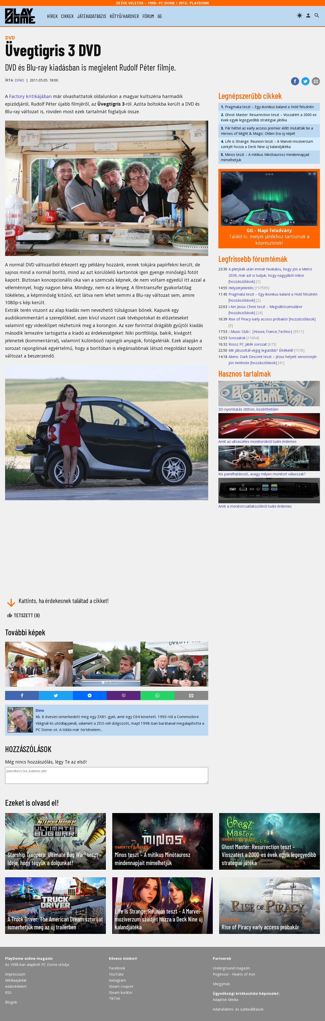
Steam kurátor (121, 992)
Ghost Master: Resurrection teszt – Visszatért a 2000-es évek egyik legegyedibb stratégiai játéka (269, 117)
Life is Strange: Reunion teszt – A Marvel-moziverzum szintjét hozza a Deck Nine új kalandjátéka (267, 144)
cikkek (67, 16)
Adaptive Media (225, 999)
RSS (8, 992)
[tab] (103, 682)
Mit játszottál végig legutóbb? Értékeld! (261, 350)
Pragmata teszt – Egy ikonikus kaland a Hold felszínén (267, 106)
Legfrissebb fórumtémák (252, 258)
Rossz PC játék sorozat (248, 344)
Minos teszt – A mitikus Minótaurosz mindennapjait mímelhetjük (265, 157)
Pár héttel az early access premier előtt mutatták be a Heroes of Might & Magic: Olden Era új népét (267, 131)
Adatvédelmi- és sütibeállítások (238, 1009)
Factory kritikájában (30, 96)
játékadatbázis (91, 16)
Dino (19, 80)
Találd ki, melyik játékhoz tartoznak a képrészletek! (269, 236)
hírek (52, 16)
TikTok (114, 998)
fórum (148, 16)
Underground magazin (231, 968)
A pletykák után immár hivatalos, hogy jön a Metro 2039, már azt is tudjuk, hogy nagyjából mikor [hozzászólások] (270, 275)
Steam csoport (121, 986)
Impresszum (15, 974)
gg (160, 16)
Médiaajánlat (15, 980)
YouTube (116, 974)
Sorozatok (237, 337)
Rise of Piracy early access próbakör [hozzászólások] (272, 319)
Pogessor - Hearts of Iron (234, 974)
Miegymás (221, 983)
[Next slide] (201, 664)
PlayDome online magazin (29, 958)
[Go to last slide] (11, 664)
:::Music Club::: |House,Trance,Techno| (260, 331)
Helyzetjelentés (241, 287)
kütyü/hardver (124, 16)
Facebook (117, 968)
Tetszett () (23, 615)
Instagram (117, 980)
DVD (10, 38)
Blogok (11, 1002)
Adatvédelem (16, 986)
